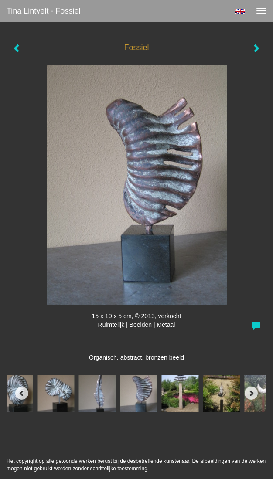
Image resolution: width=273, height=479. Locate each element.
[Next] (251, 393)
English (240, 11)
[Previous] (21, 393)
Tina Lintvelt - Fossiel (43, 11)
